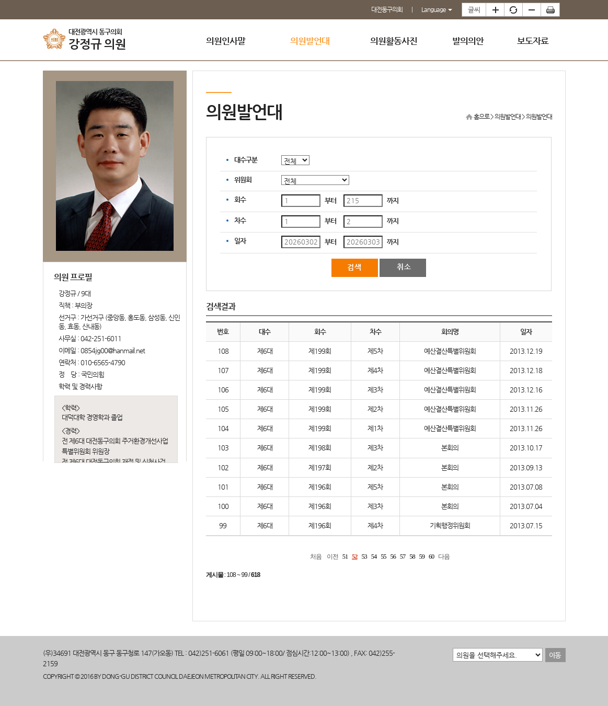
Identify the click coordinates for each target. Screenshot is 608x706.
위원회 (242, 179)
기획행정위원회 (450, 525)
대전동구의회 (387, 9)
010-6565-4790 (103, 362)
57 (402, 556)
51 (345, 556)
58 (412, 556)
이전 (332, 556)
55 (383, 556)
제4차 (375, 370)
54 (373, 556)
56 (393, 556)
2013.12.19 (526, 351)
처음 (316, 556)
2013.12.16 (526, 389)
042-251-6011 (101, 338)
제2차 (375, 409)
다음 (444, 556)
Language (436, 9)
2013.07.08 (526, 487)
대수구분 (245, 160)
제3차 (375, 389)
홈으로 (481, 116)
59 (422, 556)
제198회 (319, 448)
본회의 (449, 448)
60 (431, 556)
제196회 (319, 487)
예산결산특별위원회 (450, 351)
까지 (392, 200)
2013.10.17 (526, 448)
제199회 (319, 351)
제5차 (375, 351)
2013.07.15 (526, 525)
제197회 (319, 467)
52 (354, 556)
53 (363, 556)
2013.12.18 (526, 370)
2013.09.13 (526, 467)
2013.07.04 (526, 506)
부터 (330, 200)
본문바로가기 (0, 0)
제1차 (375, 428)
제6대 (264, 351)
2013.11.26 (526, 409)
